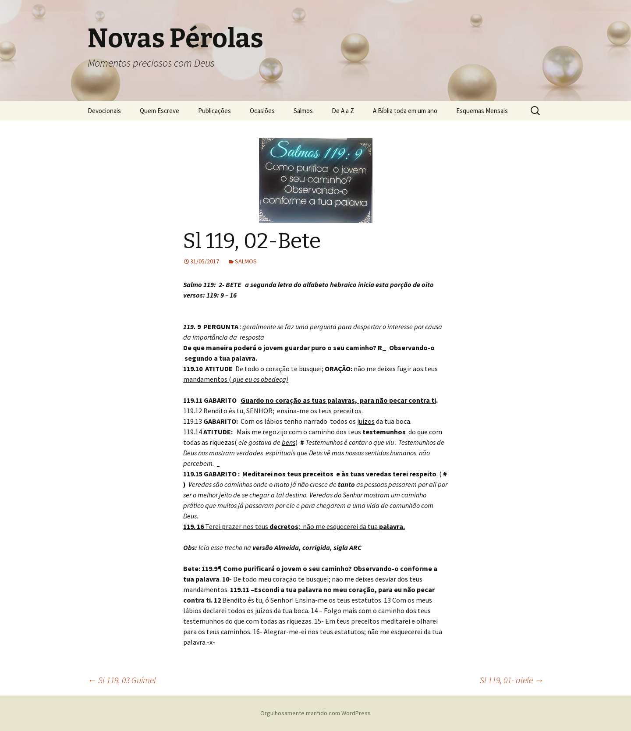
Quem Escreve (159, 110)
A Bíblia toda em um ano (405, 110)
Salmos (303, 110)
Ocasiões (262, 110)
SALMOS (246, 261)
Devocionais (104, 110)
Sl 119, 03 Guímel (122, 679)
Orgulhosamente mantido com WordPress (315, 713)
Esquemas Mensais (482, 110)
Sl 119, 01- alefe (511, 679)
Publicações (214, 110)
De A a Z (343, 110)
